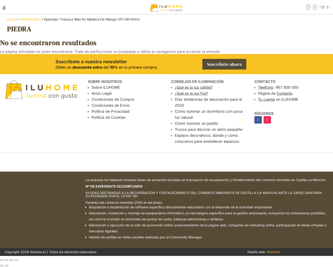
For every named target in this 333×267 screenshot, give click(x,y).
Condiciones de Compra (113, 99)
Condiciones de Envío (111, 105)
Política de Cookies (108, 117)
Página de (275, 93)
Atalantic (273, 252)
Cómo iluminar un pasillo (196, 123)
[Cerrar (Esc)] (16, 260)
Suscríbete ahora (224, 64)
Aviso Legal (102, 93)
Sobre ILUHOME (106, 87)
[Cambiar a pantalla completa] (7, 260)
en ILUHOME (278, 99)
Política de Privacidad (111, 111)
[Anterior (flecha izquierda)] (2, 265)
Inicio (11, 19)
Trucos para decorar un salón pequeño (209, 129)
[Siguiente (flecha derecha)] (7, 265)
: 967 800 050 (278, 87)
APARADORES (30, 19)
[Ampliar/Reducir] (2, 260)
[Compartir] (11, 260)
